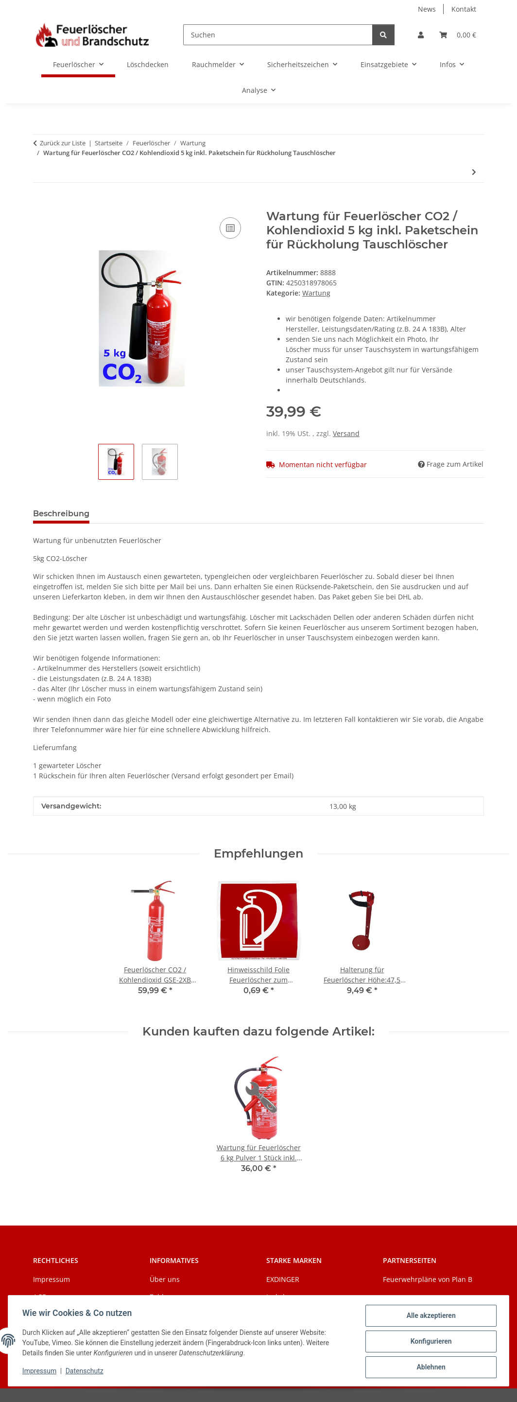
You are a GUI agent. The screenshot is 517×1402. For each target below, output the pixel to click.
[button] (420, 35)
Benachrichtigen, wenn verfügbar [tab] (173, 513)
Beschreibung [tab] (61, 513)
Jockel (275, 1296)
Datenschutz (86, 1372)
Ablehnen (429, 1367)
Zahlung (163, 1296)
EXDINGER (282, 1279)
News (427, 9)
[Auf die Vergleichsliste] (230, 228)
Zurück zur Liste (63, 143)
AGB (40, 1296)
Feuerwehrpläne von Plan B (427, 1279)
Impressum (41, 1372)
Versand (346, 433)
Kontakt (463, 9)
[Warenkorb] (457, 35)
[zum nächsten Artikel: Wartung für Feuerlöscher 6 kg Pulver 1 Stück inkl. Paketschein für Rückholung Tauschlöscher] (474, 171)
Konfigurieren (429, 1342)
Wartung (316, 293)
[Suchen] (278, 34)
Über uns (165, 1279)
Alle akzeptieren (429, 1317)
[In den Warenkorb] (41, 204)
